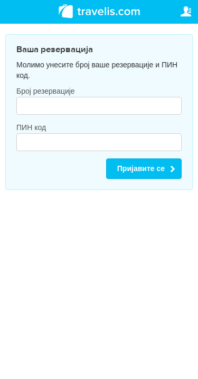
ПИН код (31, 127)
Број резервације (45, 91)
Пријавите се (141, 168)
